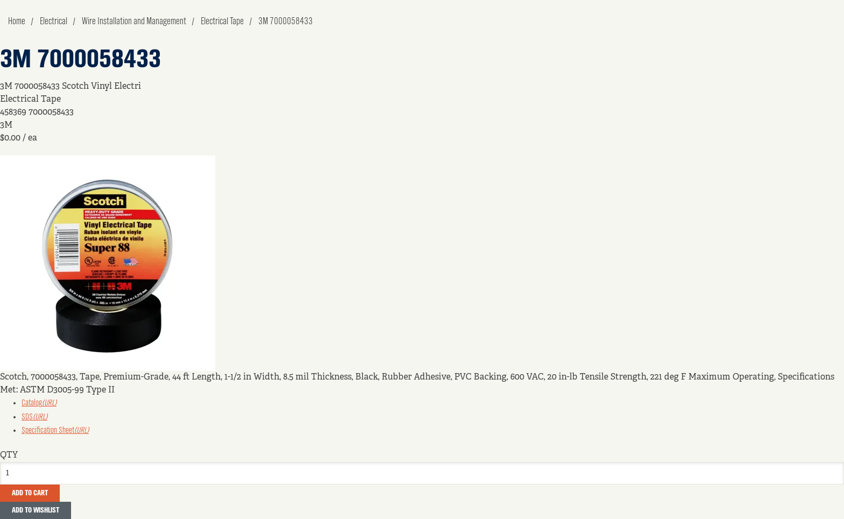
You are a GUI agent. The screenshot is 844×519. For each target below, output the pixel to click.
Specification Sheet (55, 430)
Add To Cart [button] (30, 493)
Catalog (39, 403)
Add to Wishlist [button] (35, 510)
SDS (34, 417)
